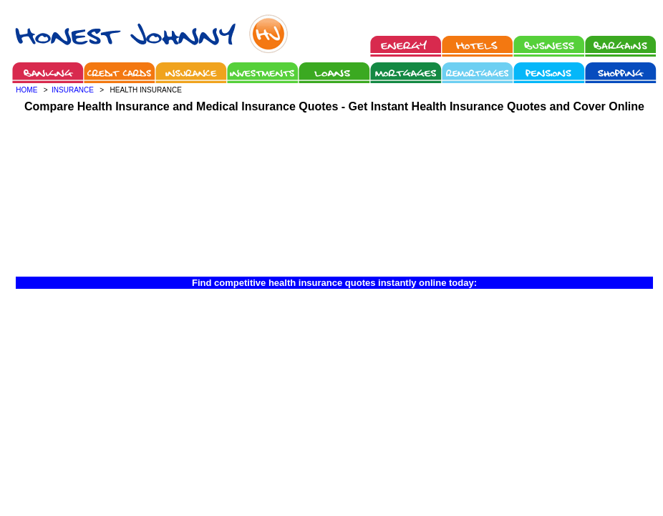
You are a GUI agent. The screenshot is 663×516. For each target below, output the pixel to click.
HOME (26, 90)
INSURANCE (73, 90)
